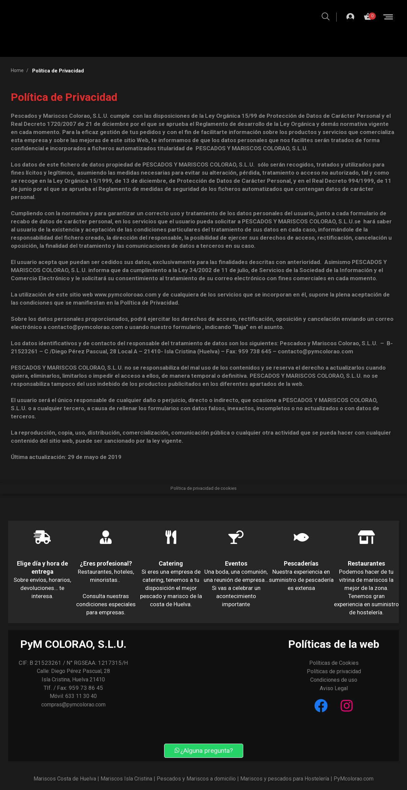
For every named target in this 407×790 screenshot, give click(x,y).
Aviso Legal (334, 688)
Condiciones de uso (333, 680)
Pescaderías (301, 563)
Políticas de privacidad (334, 671)
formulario (187, 327)
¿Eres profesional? (106, 563)
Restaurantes (366, 563)
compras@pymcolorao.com (73, 704)
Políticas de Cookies (334, 663)
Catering (171, 563)
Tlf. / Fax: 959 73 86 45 (73, 687)
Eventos (236, 563)
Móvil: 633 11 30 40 (73, 696)
